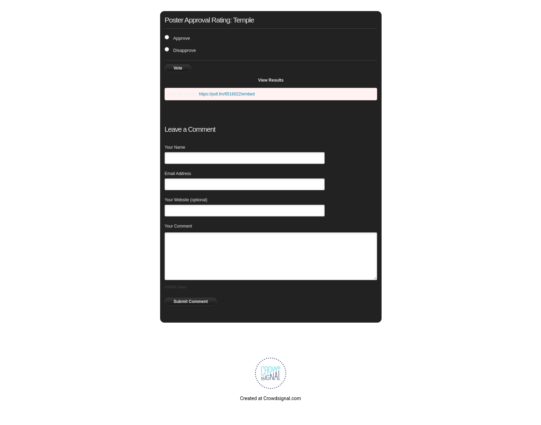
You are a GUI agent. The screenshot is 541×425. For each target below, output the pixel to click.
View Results (271, 80)
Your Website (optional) (186, 199)
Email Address (178, 173)
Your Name (175, 147)
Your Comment (178, 226)
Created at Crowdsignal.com (270, 398)
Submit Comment (191, 301)
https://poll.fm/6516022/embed (227, 94)
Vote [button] (178, 68)
